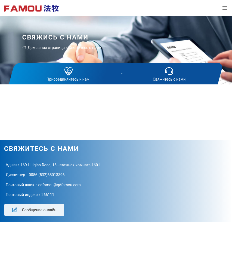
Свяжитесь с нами (85, 47)
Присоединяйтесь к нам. (69, 74)
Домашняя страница (43, 47)
